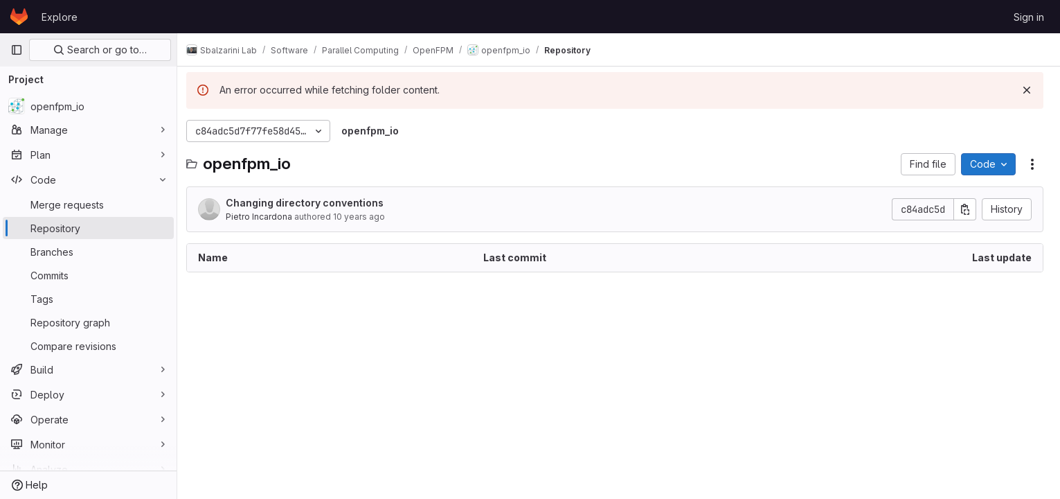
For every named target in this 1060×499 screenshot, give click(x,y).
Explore (60, 17)
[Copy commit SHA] (965, 209)
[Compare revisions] (88, 346)
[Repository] (88, 228)
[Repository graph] (88, 322)
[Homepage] (19, 17)
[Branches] (88, 251)
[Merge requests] (88, 204)
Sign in (1029, 17)
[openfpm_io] (88, 106)
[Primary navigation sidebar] (17, 50)
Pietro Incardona (266, 216)
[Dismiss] (1026, 90)
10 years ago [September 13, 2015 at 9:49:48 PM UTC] (367, 216)
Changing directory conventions (312, 203)
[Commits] (88, 275)
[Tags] (88, 299)
